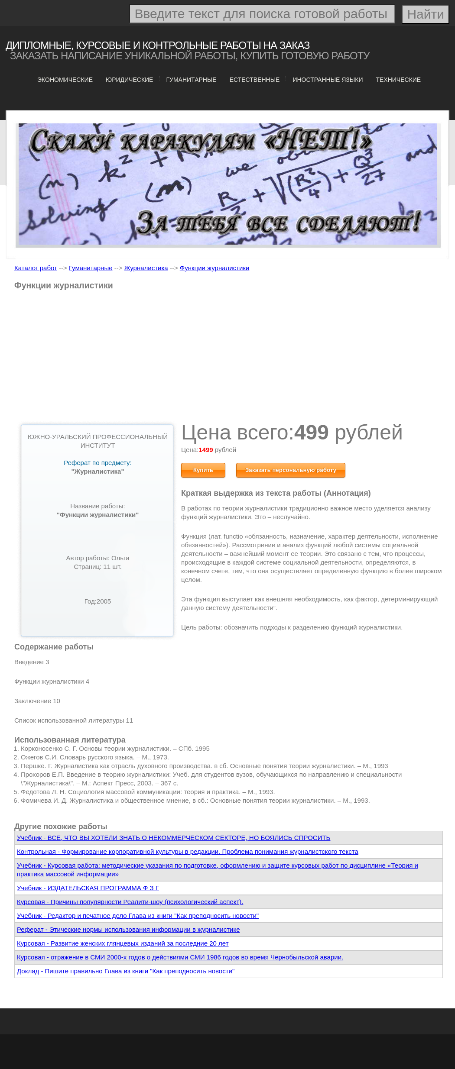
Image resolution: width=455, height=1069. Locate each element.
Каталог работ (35, 267)
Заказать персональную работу (290, 470)
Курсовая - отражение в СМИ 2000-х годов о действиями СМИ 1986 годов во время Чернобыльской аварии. (180, 957)
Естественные (255, 79)
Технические (398, 79)
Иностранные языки (327, 79)
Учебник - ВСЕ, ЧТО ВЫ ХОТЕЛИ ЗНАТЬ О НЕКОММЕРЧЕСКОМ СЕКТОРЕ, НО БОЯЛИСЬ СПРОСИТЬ (173, 837)
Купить (203, 470)
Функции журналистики (215, 267)
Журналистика (146, 267)
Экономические (65, 79)
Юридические (129, 79)
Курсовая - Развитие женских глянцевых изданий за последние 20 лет (123, 943)
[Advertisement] (228, 359)
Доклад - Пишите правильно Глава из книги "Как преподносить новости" (125, 971)
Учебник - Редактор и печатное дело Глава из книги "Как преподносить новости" (138, 915)
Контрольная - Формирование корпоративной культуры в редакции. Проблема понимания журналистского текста (187, 851)
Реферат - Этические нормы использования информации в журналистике (128, 929)
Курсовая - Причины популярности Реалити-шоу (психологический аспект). (130, 901)
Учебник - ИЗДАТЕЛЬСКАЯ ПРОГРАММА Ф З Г (88, 887)
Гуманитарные (191, 79)
